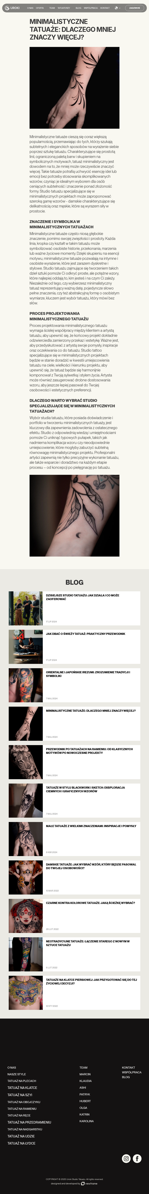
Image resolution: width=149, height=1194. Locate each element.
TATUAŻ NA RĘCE (19, 1115)
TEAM (83, 1067)
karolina (87, 1121)
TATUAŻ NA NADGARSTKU (24, 1129)
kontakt (128, 1067)
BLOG (126, 1077)
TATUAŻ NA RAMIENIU (22, 1108)
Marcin (85, 1074)
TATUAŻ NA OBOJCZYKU (23, 1102)
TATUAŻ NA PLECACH (21, 1081)
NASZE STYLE (16, 1074)
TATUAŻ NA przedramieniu (29, 1122)
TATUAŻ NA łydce (21, 1143)
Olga (83, 1107)
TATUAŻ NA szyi (19, 1095)
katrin (84, 1114)
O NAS (11, 1067)
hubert (85, 1101)
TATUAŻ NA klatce (22, 1088)
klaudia (86, 1081)
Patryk (85, 1094)
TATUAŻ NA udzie (21, 1136)
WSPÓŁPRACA (132, 1072)
